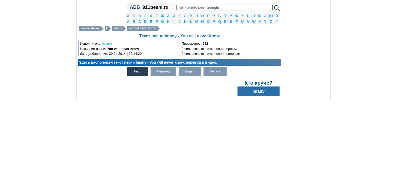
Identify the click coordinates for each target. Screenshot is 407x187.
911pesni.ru (155, 7)
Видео (189, 71)
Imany (117, 28)
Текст (137, 71)
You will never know (142, 28)
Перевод (163, 71)
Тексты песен (90, 28)
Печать (215, 71)
